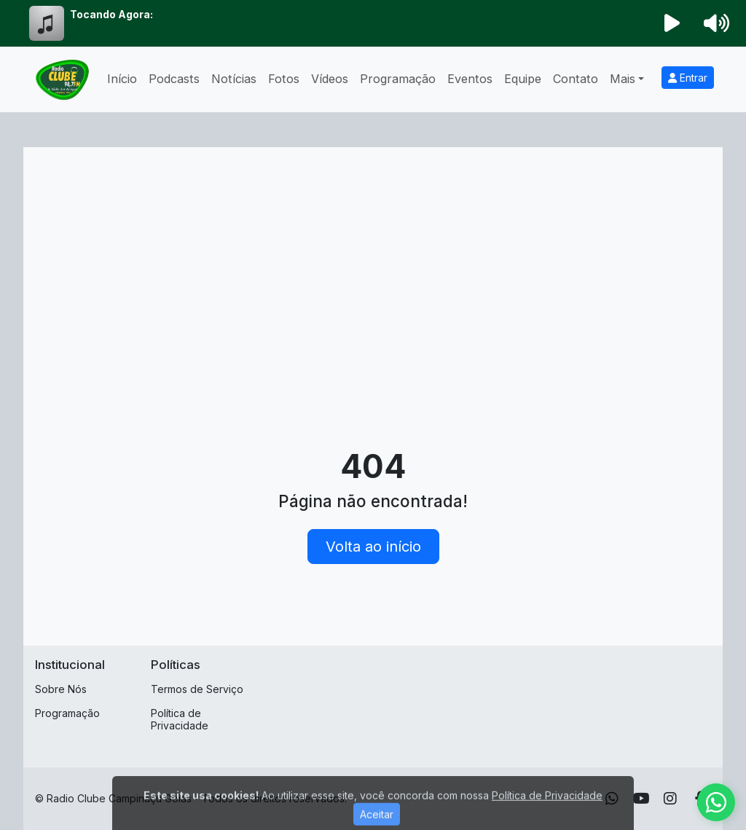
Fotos (283, 78)
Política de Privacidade (179, 719)
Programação (398, 78)
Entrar (687, 77)
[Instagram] (670, 798)
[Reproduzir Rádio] (672, 23)
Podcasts (174, 78)
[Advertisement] (373, 268)
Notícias (233, 78)
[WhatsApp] (716, 802)
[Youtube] (641, 798)
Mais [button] (622, 78)
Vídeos (329, 78)
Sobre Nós (61, 689)
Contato (575, 78)
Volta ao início (373, 546)
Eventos (469, 78)
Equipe (522, 78)
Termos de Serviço (197, 689)
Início (122, 78)
